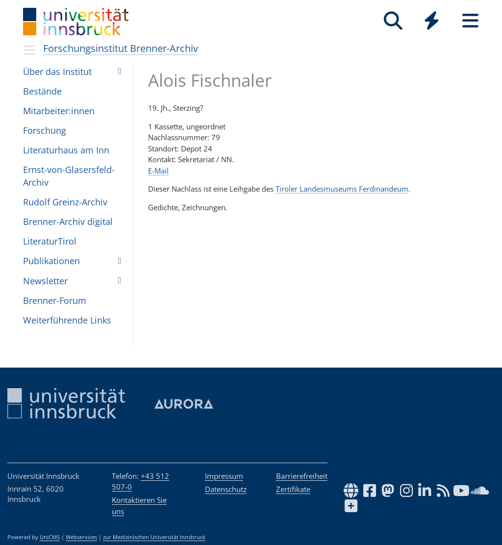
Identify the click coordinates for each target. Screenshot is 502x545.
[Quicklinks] (431, 20)
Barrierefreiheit (301, 476)
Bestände (42, 91)
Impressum (224, 476)
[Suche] (393, 20)
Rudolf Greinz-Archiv (65, 202)
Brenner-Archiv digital (68, 221)
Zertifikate (293, 489)
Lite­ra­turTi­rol (49, 241)
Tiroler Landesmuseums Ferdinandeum (342, 189)
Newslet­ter (45, 281)
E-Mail (158, 170)
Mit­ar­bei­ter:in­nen (59, 111)
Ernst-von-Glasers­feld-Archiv (69, 176)
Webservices (81, 537)
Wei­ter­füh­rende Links (67, 320)
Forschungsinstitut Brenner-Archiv (120, 48)
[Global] (432, 22)
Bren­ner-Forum (54, 300)
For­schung (44, 130)
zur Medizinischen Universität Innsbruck (154, 537)
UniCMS (50, 537)
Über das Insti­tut (57, 71)
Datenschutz (226, 489)
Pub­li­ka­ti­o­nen (51, 261)
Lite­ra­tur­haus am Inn (66, 150)
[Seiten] (470, 20)
